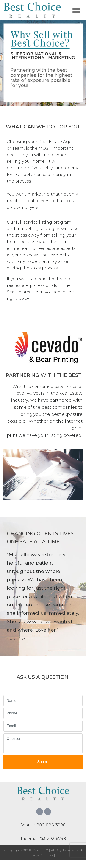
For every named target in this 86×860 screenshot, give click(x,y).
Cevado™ (41, 850)
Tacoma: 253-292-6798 (43, 838)
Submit (43, 762)
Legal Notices (42, 855)
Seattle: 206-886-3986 (43, 825)
